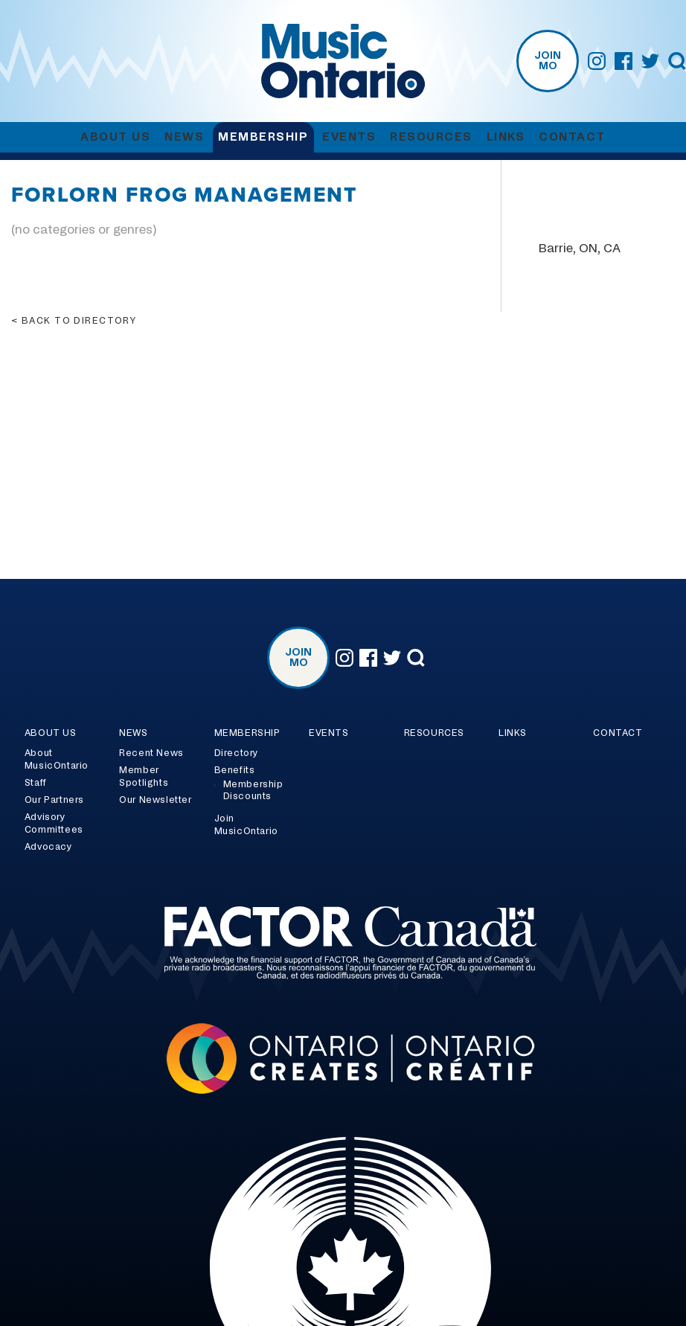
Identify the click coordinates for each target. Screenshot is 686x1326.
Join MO (547, 61)
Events (349, 137)
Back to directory (79, 320)
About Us (115, 137)
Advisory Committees (54, 823)
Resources (431, 137)
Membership (263, 137)
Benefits (234, 770)
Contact (572, 137)
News (184, 137)
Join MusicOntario (246, 825)
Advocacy (48, 846)
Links (506, 137)
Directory (236, 753)
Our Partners (54, 799)
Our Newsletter (155, 799)
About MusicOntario (57, 759)
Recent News (151, 753)
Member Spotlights (143, 776)
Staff (36, 782)
